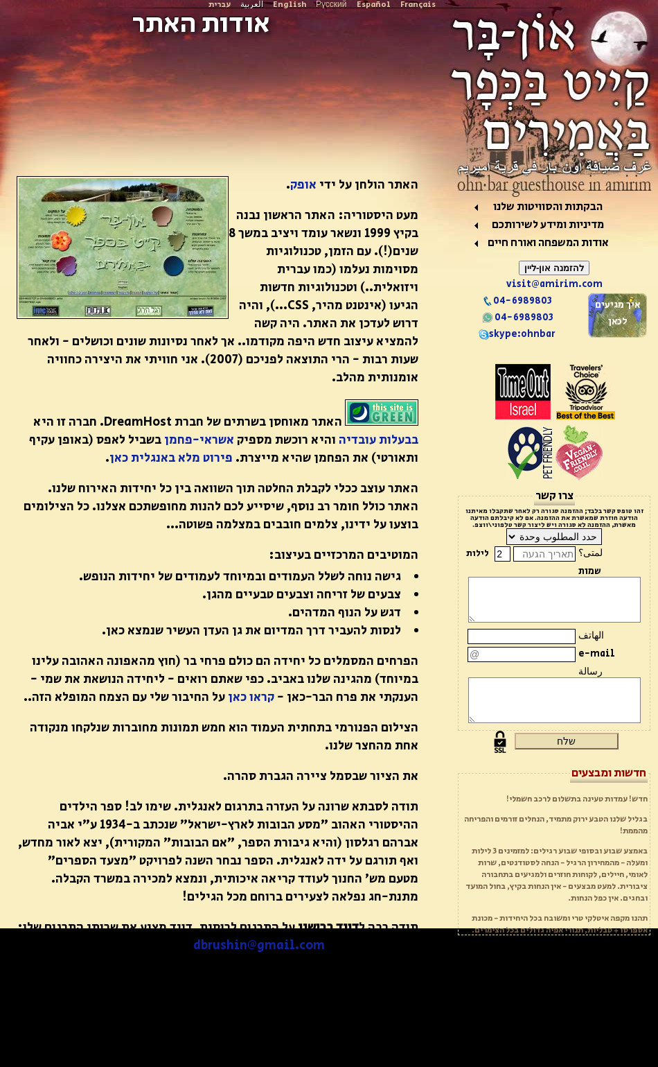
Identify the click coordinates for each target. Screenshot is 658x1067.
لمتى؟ (590, 553)
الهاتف (591, 636)
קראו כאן (251, 697)
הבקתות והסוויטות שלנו (548, 207)
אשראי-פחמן (199, 440)
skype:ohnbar (517, 334)
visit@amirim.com (554, 284)
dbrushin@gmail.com (259, 946)
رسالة (590, 672)
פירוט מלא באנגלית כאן (171, 458)
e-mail (596, 654)
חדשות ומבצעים (608, 773)
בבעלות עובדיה (378, 440)
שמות (589, 571)
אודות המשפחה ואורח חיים (548, 243)
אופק (303, 185)
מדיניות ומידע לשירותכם (548, 225)
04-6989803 (517, 301)
